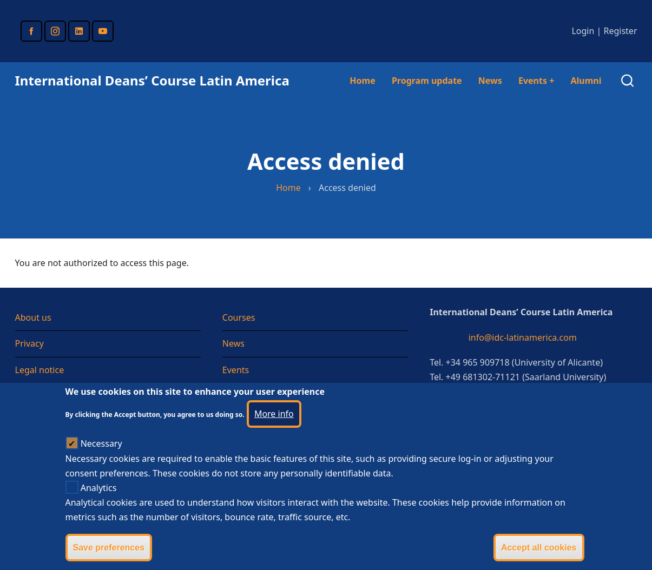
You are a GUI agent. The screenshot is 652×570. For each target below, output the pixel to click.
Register (620, 31)
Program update (427, 81)
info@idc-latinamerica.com (523, 337)
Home (362, 81)
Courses (238, 317)
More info (274, 427)
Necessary (101, 456)
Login (582, 31)
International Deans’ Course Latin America (152, 80)
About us (33, 317)
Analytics (99, 501)
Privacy (29, 343)
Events (536, 81)
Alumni (585, 81)
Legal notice (39, 370)
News (490, 81)
